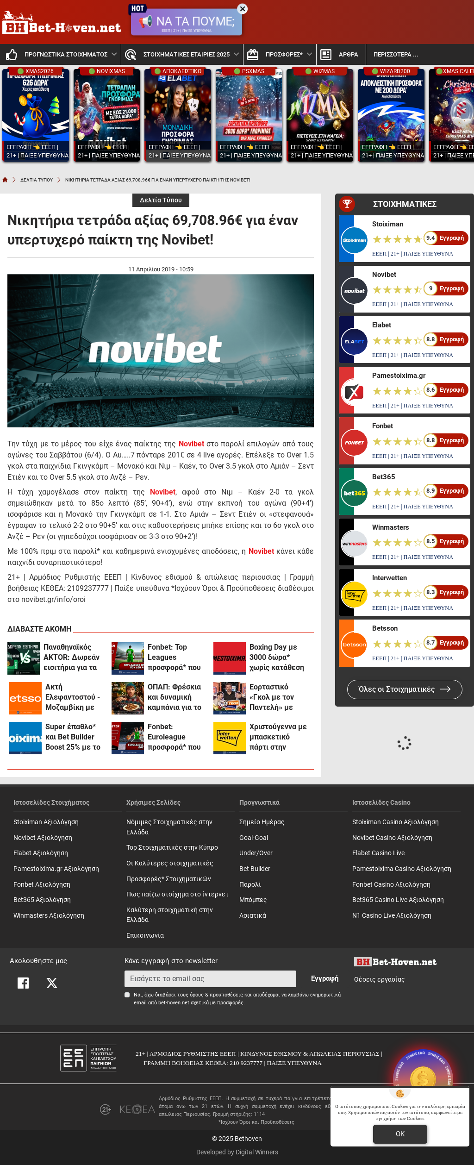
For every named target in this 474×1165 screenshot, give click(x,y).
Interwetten (389, 578)
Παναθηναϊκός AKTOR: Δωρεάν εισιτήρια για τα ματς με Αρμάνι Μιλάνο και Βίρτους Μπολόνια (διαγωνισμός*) (72, 658)
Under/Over (256, 853)
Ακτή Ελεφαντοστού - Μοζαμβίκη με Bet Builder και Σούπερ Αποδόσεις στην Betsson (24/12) (72, 698)
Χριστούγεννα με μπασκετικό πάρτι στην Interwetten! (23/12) (278, 737)
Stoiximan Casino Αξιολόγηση (395, 822)
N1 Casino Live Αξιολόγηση (391, 916)
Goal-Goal (253, 838)
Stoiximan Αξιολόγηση (46, 822)
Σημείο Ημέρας (262, 822)
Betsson (385, 628)
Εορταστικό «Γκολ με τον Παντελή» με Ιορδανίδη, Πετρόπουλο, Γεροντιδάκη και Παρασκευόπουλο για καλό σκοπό (279, 698)
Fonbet (382, 426)
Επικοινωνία (145, 936)
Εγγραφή (324, 978)
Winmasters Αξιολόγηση (48, 916)
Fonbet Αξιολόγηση (41, 885)
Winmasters (390, 527)
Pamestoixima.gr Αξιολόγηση (56, 869)
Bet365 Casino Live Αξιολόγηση (398, 900)
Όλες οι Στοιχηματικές (405, 689)
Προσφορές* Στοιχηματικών (168, 879)
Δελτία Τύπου (161, 200)
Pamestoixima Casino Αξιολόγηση (401, 869)
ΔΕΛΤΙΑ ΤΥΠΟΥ (36, 179)
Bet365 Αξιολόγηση (42, 900)
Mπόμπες (253, 900)
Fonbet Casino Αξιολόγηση (391, 885)
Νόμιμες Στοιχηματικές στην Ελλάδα (169, 827)
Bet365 (383, 477)
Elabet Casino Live (378, 853)
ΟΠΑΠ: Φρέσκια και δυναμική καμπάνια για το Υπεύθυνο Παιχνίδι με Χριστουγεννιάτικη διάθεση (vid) (177, 698)
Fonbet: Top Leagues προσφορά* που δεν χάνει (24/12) (174, 658)
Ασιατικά (252, 916)
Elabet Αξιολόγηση (40, 853)
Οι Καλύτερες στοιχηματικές (169, 863)
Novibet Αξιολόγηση (42, 838)
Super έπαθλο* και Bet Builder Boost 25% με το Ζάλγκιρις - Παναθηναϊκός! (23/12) (72, 737)
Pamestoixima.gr (398, 375)
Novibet (384, 274)
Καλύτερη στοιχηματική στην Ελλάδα (169, 915)
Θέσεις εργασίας (379, 979)
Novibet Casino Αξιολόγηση (392, 838)
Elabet (381, 325)
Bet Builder (254, 869)
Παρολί (250, 885)
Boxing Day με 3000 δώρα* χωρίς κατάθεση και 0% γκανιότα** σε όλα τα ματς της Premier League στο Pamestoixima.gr (277, 658)
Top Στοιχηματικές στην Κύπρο (172, 848)
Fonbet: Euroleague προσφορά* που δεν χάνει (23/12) (177, 737)
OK (400, 1134)
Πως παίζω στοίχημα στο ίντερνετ (177, 894)
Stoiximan (387, 224)
